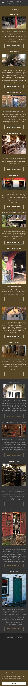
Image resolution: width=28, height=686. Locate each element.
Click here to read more (14, 45)
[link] (14, 3)
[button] (3, 3)
